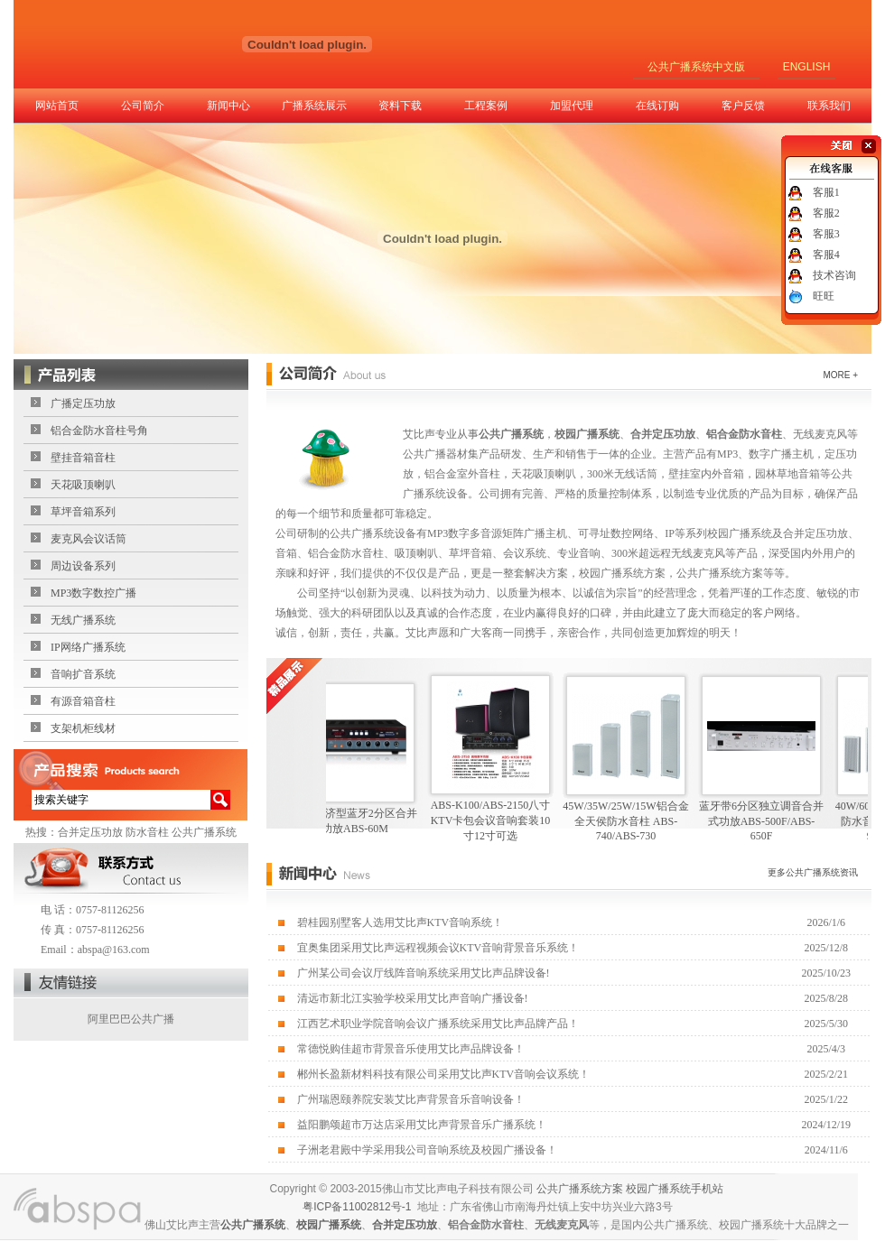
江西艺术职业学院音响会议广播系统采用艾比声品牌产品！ (438, 1023)
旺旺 (823, 296)
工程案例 (486, 105)
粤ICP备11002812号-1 (357, 1206)
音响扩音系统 (83, 674)
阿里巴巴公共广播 (131, 1019)
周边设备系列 (83, 566)
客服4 (826, 254)
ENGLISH (807, 66)
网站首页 (57, 105)
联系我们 (829, 105)
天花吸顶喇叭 (83, 484)
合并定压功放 (90, 832)
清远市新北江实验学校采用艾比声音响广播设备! (412, 998)
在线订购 (657, 105)
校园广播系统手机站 (674, 1188)
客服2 (826, 213)
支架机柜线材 (83, 728)
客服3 (826, 233)
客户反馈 (743, 105)
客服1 (826, 192)
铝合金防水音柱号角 (99, 430)
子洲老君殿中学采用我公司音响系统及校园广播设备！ (427, 1150)
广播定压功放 (83, 403)
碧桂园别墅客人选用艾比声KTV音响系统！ (400, 922)
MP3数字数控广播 (93, 593)
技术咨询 (834, 275)
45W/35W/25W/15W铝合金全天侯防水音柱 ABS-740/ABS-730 (632, 821)
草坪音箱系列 (83, 511)
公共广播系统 (204, 832)
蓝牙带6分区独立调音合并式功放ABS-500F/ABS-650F (768, 821)
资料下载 (400, 105)
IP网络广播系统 (88, 647)
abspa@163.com (114, 949)
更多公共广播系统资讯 (813, 872)
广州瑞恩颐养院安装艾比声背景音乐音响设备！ (411, 1099)
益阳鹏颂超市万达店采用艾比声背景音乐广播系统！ (421, 1124)
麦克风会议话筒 (88, 539)
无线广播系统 (83, 620)
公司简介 (142, 105)
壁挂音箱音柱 (83, 457)
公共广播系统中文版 (696, 66)
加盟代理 (571, 105)
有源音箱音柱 (83, 701)
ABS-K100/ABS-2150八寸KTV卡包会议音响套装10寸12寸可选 (498, 820)
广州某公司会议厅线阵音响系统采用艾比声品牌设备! (423, 973)
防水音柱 (147, 832)
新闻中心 (228, 105)
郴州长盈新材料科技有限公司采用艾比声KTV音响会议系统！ (444, 1074)
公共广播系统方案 (579, 1188)
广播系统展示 (314, 105)
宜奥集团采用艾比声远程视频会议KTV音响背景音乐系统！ (438, 947)
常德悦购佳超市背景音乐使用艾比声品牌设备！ (411, 1048)
